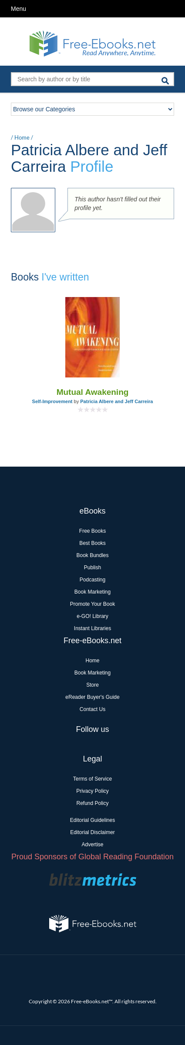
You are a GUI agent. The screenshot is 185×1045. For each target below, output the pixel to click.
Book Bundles (92, 555)
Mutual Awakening (93, 392)
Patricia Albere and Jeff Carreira (116, 401)
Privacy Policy (92, 791)
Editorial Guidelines (92, 820)
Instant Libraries (92, 628)
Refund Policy (92, 803)
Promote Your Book (92, 604)
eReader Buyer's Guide (92, 697)
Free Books (92, 531)
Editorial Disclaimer (92, 832)
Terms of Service (92, 779)
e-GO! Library (92, 616)
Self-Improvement (52, 401)
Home (22, 137)
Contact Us (92, 709)
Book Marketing (92, 592)
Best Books (92, 543)
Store (92, 685)
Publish (92, 567)
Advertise (92, 844)
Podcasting (92, 580)
